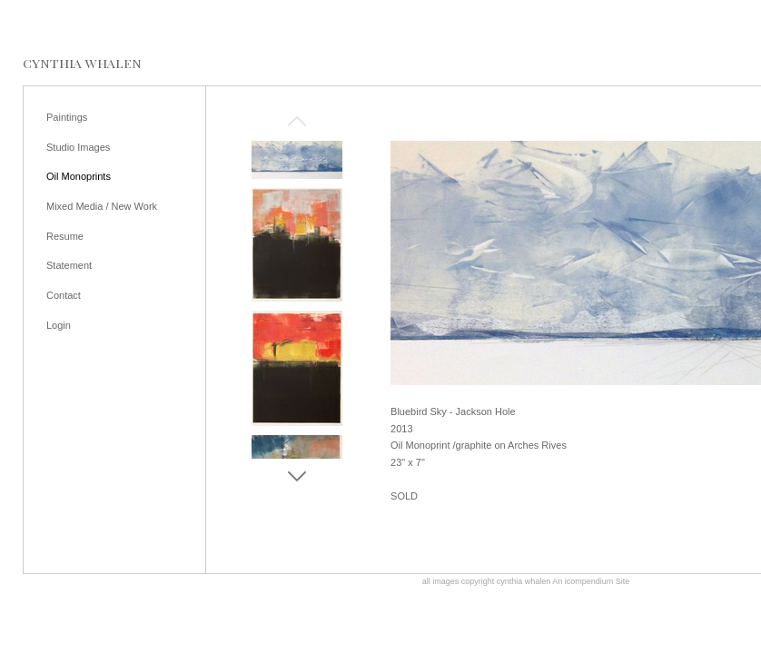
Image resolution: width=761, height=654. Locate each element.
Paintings (66, 117)
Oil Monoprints (78, 176)
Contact (63, 295)
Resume (65, 236)
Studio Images (78, 147)
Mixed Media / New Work (101, 206)
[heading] (82, 63)
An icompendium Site (590, 581)
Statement (69, 265)
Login (58, 325)
